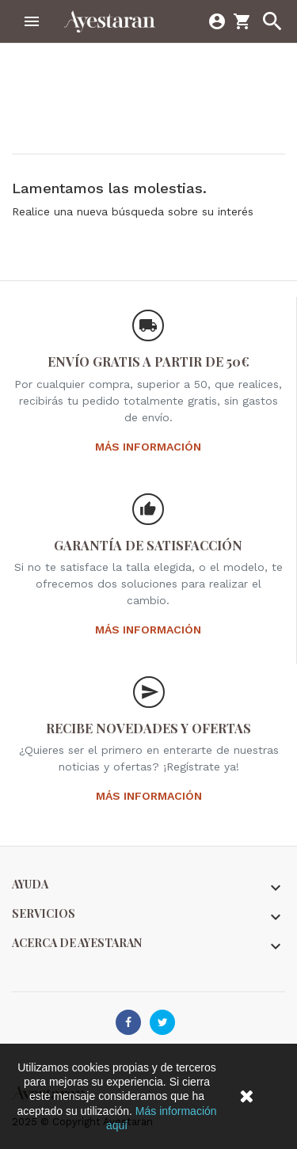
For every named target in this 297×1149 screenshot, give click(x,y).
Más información (148, 446)
